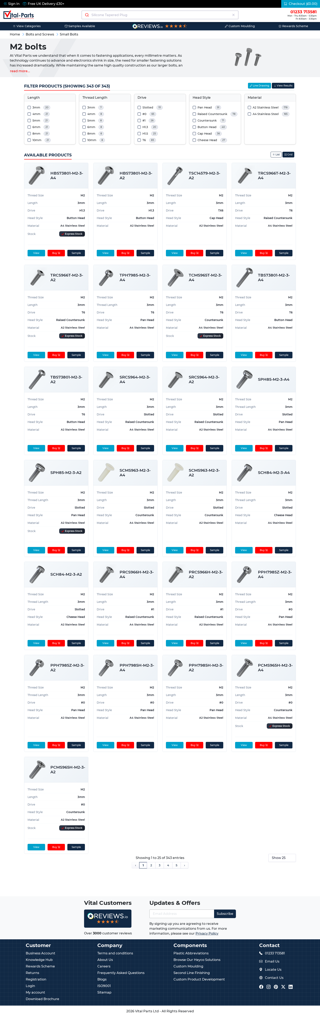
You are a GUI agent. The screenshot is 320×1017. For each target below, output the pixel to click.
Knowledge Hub (39, 960)
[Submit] (86, 15)
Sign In (11, 4)
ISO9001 (104, 986)
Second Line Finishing (191, 973)
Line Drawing (259, 85)
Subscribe (225, 914)
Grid (288, 154)
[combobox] (160, 15)
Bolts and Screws (40, 34)
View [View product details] (36, 253)
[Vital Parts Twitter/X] (283, 987)
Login (30, 986)
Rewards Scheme (293, 26)
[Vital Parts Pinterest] (276, 987)
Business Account (40, 953)
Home (15, 34)
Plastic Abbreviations (191, 953)
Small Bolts (69, 34)
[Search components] (160, 15)
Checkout (300, 4)
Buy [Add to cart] (56, 253)
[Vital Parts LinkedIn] (291, 987)
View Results (283, 85)
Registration (36, 979)
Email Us (272, 961)
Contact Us (274, 978)
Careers (103, 966)
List (276, 154)
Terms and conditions (115, 953)
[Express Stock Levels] (72, 234)
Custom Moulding (240, 26)
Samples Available (80, 26)
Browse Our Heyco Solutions (196, 960)
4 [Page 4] (168, 865)
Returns (32, 973)
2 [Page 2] (151, 865)
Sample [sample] (76, 253)
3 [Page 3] (159, 865)
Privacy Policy (207, 933)
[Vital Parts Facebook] (261, 987)
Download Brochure (42, 999)
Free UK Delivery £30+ (43, 4)
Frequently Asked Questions (120, 973)
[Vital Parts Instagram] (269, 987)
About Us (105, 960)
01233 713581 (275, 953)
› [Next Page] (184, 865)
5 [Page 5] (176, 865)
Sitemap (104, 992)
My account (35, 992)
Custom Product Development (199, 979)
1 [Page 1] (143, 865)
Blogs (102, 979)
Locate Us (273, 970)
